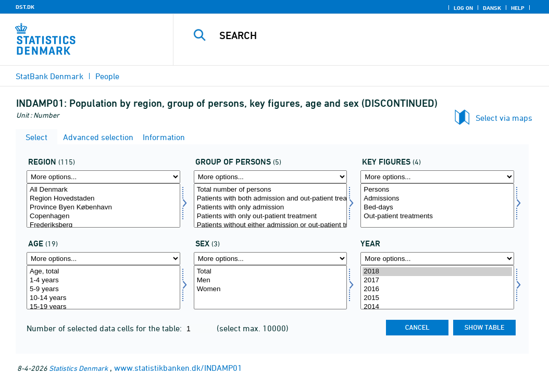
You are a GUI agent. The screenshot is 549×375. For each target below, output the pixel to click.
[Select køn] (270, 287)
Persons (437, 189)
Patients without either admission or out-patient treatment (270, 225)
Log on (463, 7)
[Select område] (103, 205)
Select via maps (504, 117)
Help (518, 7)
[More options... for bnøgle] (437, 176)
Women (270, 289)
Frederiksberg (103, 225)
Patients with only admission (270, 207)
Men (270, 280)
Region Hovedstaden (103, 198)
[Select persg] (270, 205)
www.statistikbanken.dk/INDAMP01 (178, 367)
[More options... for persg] (270, 176)
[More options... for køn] (270, 258)
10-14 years (103, 298)
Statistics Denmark (78, 368)
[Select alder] (103, 287)
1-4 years (103, 280)
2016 (437, 289)
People (107, 76)
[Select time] (437, 287)
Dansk (492, 7)
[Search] (363, 35)
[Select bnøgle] (437, 205)
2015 (437, 298)
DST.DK (25, 6)
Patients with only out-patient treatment (270, 216)
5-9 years (103, 289)
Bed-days (437, 207)
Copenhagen (103, 216)
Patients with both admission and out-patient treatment (270, 198)
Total (270, 271)
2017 (437, 280)
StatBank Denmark (49, 76)
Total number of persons (270, 189)
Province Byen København (103, 207)
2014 (437, 307)
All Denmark (103, 189)
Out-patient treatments (437, 216)
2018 (437, 271)
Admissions (437, 198)
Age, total (103, 271)
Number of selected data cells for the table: (105, 328)
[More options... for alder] (103, 258)
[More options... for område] (103, 176)
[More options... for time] (437, 258)
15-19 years (103, 307)
